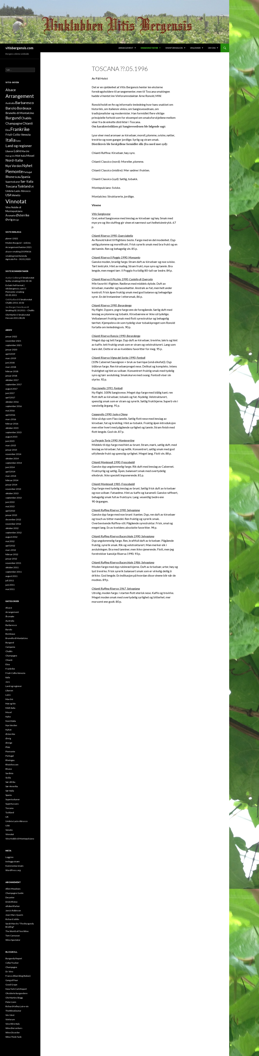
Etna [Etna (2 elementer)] (7, 130)
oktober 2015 (12, 428)
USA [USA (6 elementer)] (8, 195)
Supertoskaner (12, 799)
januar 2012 (11, 558)
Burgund (9, 642)
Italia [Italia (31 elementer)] (10, 140)
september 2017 (13, 384)
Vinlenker (195, 48)
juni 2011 (10, 584)
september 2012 (13, 532)
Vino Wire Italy (12, 1023)
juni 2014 (10, 467)
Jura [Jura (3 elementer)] (18, 140)
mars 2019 (10, 358)
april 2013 (10, 510)
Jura (7, 681)
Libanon (9, 690)
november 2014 (13, 454)
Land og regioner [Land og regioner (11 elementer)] (18, 146)
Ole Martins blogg (14, 997)
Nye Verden (11, 725)
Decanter (10, 897)
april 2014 (10, 471)
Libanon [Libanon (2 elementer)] (9, 151)
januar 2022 (11, 336)
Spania (8, 795)
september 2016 (13, 406)
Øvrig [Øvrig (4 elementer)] (9, 219)
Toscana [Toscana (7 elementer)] (11, 186)
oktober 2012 (12, 528)
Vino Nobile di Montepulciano (19, 838)
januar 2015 (11, 449)
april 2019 (10, 354)
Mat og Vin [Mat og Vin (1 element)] (10, 156)
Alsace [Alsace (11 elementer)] (10, 90)
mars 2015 (10, 445)
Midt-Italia (10, 708)
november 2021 (13, 340)
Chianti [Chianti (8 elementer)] (28, 123)
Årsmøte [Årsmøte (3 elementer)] (10, 215)
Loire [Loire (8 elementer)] (17, 151)
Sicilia (8, 777)
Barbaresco (11, 625)
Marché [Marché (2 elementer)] (25, 151)
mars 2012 (10, 550)
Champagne (11, 655)
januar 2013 (11, 515)
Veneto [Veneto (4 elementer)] (16, 195)
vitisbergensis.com (19, 48)
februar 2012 (11, 554)
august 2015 (11, 436)
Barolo (8, 629)
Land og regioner (13, 686)
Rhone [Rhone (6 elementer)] (9, 177)
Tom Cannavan (12, 935)
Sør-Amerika (11, 786)
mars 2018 (10, 367)
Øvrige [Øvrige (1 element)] (16, 220)
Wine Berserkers (13, 1028)
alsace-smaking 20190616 (18, 251)
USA (7, 825)
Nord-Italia (10, 721)
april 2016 (10, 415)
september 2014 (13, 462)
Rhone (8, 769)
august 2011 (11, 576)
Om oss (212, 48)
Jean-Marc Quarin (14, 914)
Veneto (9, 830)
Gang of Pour (11, 980)
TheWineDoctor (13, 1010)
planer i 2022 (11, 238)
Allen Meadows (13, 888)
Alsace (8, 607)
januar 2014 (11, 484)
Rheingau (10, 760)
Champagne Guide (14, 893)
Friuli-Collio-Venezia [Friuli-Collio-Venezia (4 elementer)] (18, 134)
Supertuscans (12, 803)
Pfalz (7, 747)
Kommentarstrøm (14, 865)
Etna (7, 664)
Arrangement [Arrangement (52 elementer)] (19, 96)
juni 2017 (10, 393)
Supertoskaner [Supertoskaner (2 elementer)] (12, 181)
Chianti (8, 660)
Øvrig (8, 738)
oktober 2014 (12, 458)
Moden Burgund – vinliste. (18, 242)
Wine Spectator (12, 940)
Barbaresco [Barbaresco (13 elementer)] (24, 102)
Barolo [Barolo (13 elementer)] (11, 108)
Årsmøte (9, 616)
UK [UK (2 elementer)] (32, 186)
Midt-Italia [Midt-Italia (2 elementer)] (20, 155)
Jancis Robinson (13, 910)
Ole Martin (10, 314)
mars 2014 (10, 476)
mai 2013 (10, 506)
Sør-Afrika (10, 782)
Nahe (8, 716)
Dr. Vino (9, 971)
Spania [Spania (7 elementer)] (25, 177)
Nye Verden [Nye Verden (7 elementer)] (13, 166)
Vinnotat (9, 834)
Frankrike (10, 668)
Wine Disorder (12, 1032)
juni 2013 (10, 502)
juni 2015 (10, 441)
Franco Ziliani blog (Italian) (18, 975)
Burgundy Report (13, 958)
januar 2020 (11, 349)
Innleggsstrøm (12, 861)
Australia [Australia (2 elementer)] (10, 103)
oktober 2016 (12, 401)
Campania (10, 647)
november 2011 (13, 563)
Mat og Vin (10, 703)
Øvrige (8, 742)
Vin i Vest (9, 1015)
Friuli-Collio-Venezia (15, 673)
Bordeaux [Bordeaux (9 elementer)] (24, 108)
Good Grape (11, 984)
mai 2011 (10, 589)
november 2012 (13, 523)
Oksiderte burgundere (16, 993)
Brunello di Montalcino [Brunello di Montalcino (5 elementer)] (19, 113)
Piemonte (10, 751)
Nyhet (8, 729)
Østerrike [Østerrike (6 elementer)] (22, 215)
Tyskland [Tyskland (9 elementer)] (23, 186)
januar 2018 (11, 375)
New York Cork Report (16, 989)
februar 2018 (11, 371)
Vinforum (10, 1019)
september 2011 (13, 571)
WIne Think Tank (13, 1036)
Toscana (9, 808)
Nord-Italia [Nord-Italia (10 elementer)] (14, 160)
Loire (8, 694)
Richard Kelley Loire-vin (17, 1006)
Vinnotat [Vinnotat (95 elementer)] (15, 201)
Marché (9, 699)
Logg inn (9, 857)
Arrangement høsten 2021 (18, 247)
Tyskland (9, 812)
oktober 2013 (12, 493)
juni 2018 (10, 362)
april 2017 (10, 397)
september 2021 (13, 345)
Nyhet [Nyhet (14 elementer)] (27, 165)
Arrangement (125, 48)
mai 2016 (10, 410)
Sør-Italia (9, 790)
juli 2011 (9, 580)
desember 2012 (13, 519)
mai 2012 (10, 541)
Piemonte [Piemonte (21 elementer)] (14, 171)
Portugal (9, 755)
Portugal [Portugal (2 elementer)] (27, 172)
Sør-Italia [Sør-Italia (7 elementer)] (27, 181)
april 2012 (10, 545)
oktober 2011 (12, 567)
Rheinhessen (11, 764)
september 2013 (13, 497)
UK (7, 816)
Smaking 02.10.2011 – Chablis (19, 310)
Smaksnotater (149, 48)
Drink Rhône (11, 901)
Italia (7, 677)
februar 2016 (11, 423)
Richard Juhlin (12, 919)
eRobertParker (12, 906)
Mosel (8, 712)
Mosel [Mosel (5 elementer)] (30, 155)
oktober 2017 (12, 380)
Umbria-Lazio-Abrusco (16, 821)
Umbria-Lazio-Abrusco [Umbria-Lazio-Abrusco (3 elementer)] (18, 190)
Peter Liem (10, 1002)
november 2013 (13, 489)
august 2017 (11, 388)
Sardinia (9, 773)
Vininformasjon (174, 48)
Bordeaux (10, 633)
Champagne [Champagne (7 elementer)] (13, 123)
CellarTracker (12, 962)
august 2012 (11, 537)
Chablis (9, 651)
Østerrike (10, 734)
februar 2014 (11, 480)
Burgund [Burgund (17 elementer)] (13, 117)
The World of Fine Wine (17, 931)
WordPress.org (13, 870)
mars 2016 (10, 419)
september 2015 (13, 432)
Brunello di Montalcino (16, 638)
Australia (9, 620)
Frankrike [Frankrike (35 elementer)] (19, 129)
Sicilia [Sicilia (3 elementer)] (18, 176)
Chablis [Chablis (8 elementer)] (26, 118)
